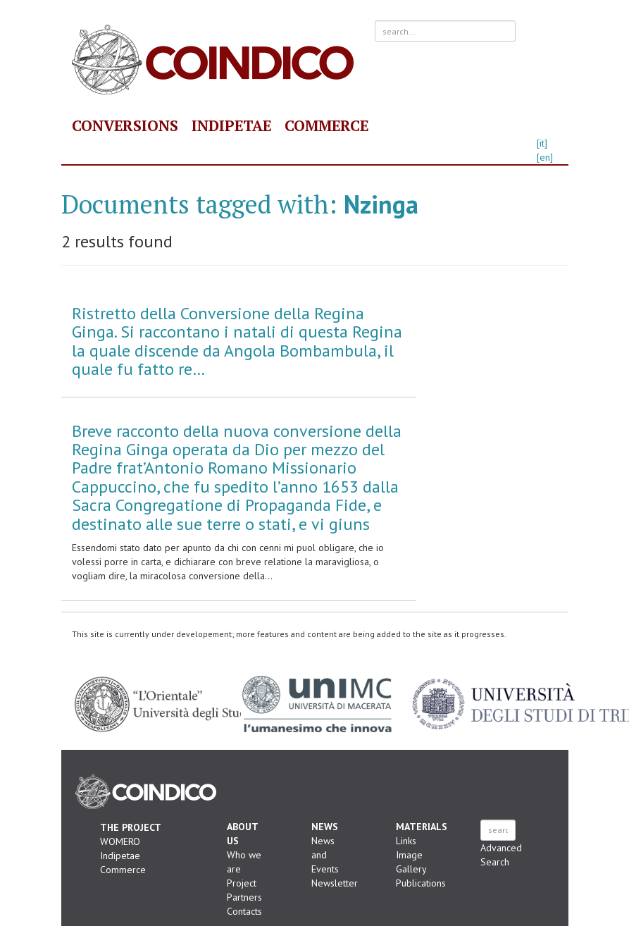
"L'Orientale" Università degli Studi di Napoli (191, 704)
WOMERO (120, 841)
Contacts (244, 911)
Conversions (125, 125)
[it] (542, 143)
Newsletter (334, 883)
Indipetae (231, 125)
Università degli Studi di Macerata (317, 704)
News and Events (325, 854)
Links (406, 840)
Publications (421, 883)
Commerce (326, 125)
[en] (545, 157)
